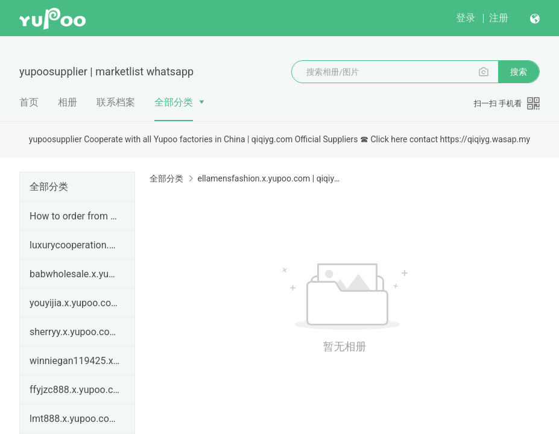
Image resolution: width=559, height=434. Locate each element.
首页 (29, 102)
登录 (465, 18)
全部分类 (173, 102)
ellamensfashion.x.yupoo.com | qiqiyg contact (269, 178)
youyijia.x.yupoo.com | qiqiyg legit (75, 303)
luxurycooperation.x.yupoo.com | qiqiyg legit (75, 245)
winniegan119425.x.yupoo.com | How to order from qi (75, 360)
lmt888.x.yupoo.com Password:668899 (75, 418)
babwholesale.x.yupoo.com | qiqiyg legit (75, 274)
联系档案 (115, 102)
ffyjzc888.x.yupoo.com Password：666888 (75, 389)
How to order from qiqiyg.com (75, 216)
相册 (67, 102)
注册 (498, 18)
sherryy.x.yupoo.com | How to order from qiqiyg (75, 332)
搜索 (518, 72)
